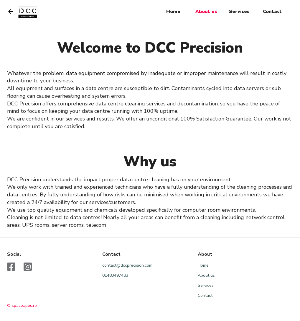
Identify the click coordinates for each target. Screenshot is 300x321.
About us (206, 11)
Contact (272, 11)
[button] (173, 11)
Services (239, 11)
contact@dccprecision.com (127, 265)
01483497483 (115, 275)
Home (173, 11)
